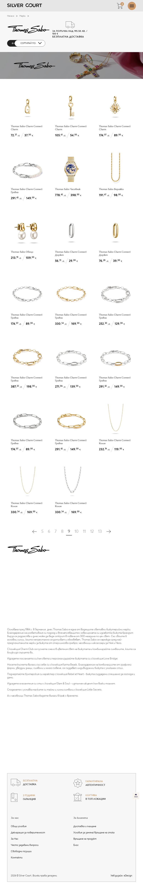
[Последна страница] (108, 531)
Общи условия (19, 826)
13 (100, 531)
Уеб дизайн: (121, 875)
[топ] (135, 795)
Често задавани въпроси (24, 845)
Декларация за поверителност (28, 832)
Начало (13, 16)
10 (77, 531)
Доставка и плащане (84, 826)
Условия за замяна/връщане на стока (94, 832)
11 (84, 531)
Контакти (16, 857)
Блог (75, 845)
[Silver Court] (24, 5)
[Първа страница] (34, 531)
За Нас (14, 838)
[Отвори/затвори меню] (132, 6)
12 (92, 531)
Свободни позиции (21, 851)
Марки (25, 16)
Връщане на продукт (85, 838)
